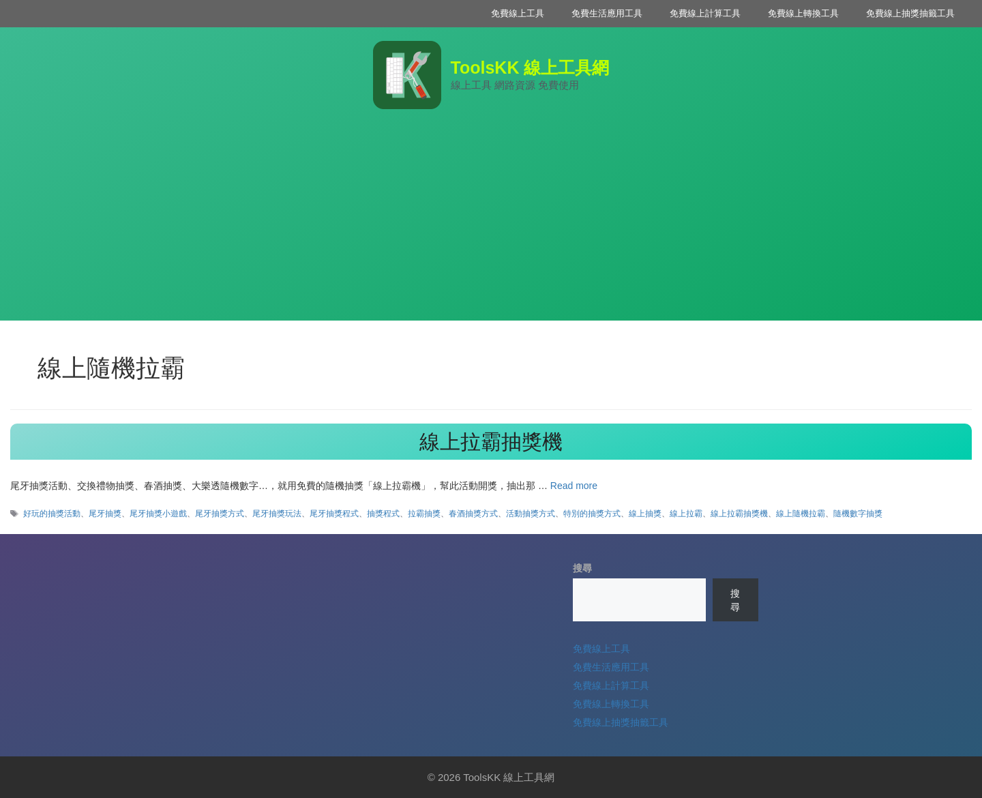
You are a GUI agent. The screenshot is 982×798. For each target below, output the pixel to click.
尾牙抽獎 (105, 513)
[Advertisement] (491, 225)
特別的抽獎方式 (592, 513)
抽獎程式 (383, 513)
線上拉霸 (686, 513)
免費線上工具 (517, 13)
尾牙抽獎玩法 (276, 513)
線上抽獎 (645, 513)
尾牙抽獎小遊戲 (158, 513)
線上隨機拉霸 (800, 513)
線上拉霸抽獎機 (491, 441)
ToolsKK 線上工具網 (530, 67)
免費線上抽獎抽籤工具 (910, 13)
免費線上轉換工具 (803, 13)
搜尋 (582, 568)
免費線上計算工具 (705, 13)
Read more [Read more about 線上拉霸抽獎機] (573, 485)
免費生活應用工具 (606, 13)
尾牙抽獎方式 (219, 513)
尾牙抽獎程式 (334, 513)
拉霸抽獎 (424, 513)
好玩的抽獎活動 (51, 513)
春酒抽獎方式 (473, 513)
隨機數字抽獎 (857, 513)
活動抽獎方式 (530, 513)
